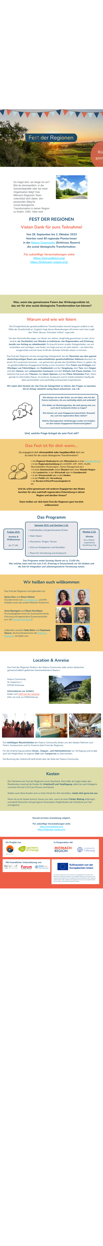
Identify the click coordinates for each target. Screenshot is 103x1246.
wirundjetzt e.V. (30, 599)
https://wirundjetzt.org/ (49, 258)
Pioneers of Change (22, 619)
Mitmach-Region (92, 461)
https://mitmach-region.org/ (49, 262)
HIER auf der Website (29, 694)
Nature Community (43, 242)
